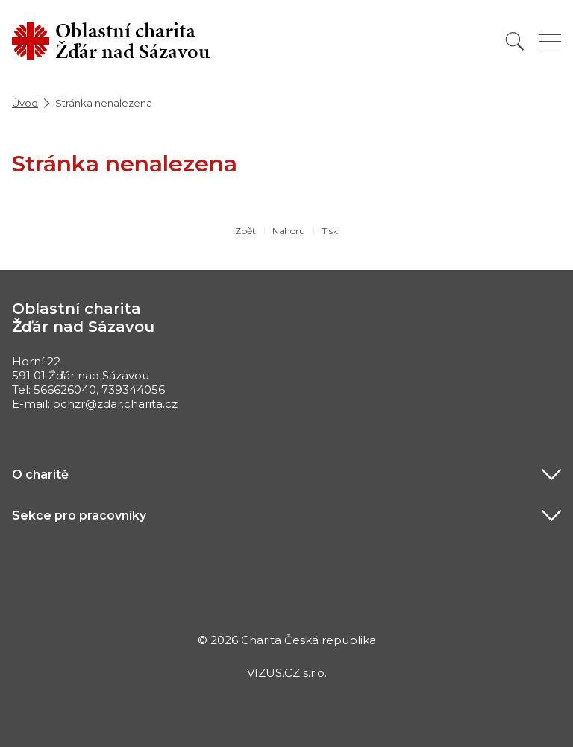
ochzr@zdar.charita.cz (115, 404)
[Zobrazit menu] (550, 41)
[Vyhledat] (514, 41)
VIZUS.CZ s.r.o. (287, 673)
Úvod (25, 103)
